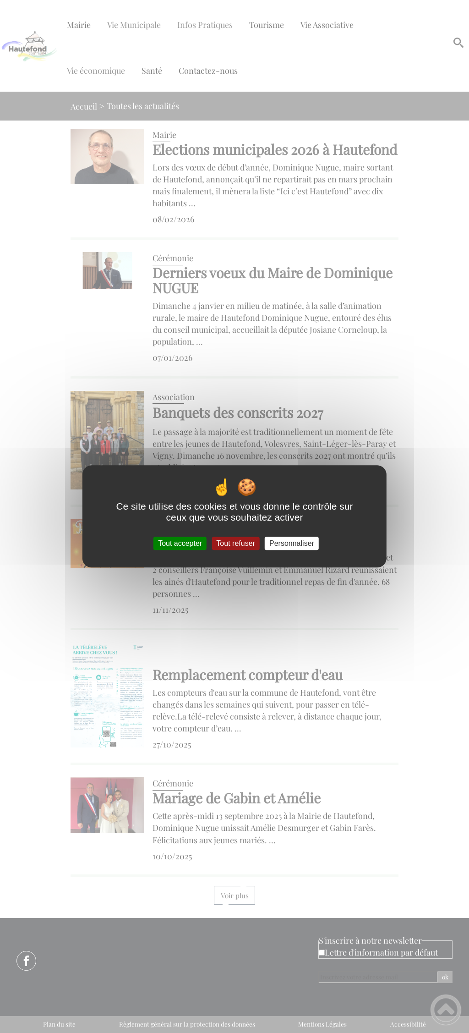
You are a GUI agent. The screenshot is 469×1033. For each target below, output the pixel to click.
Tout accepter (180, 543)
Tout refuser (235, 543)
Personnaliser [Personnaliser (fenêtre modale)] (291, 543)
